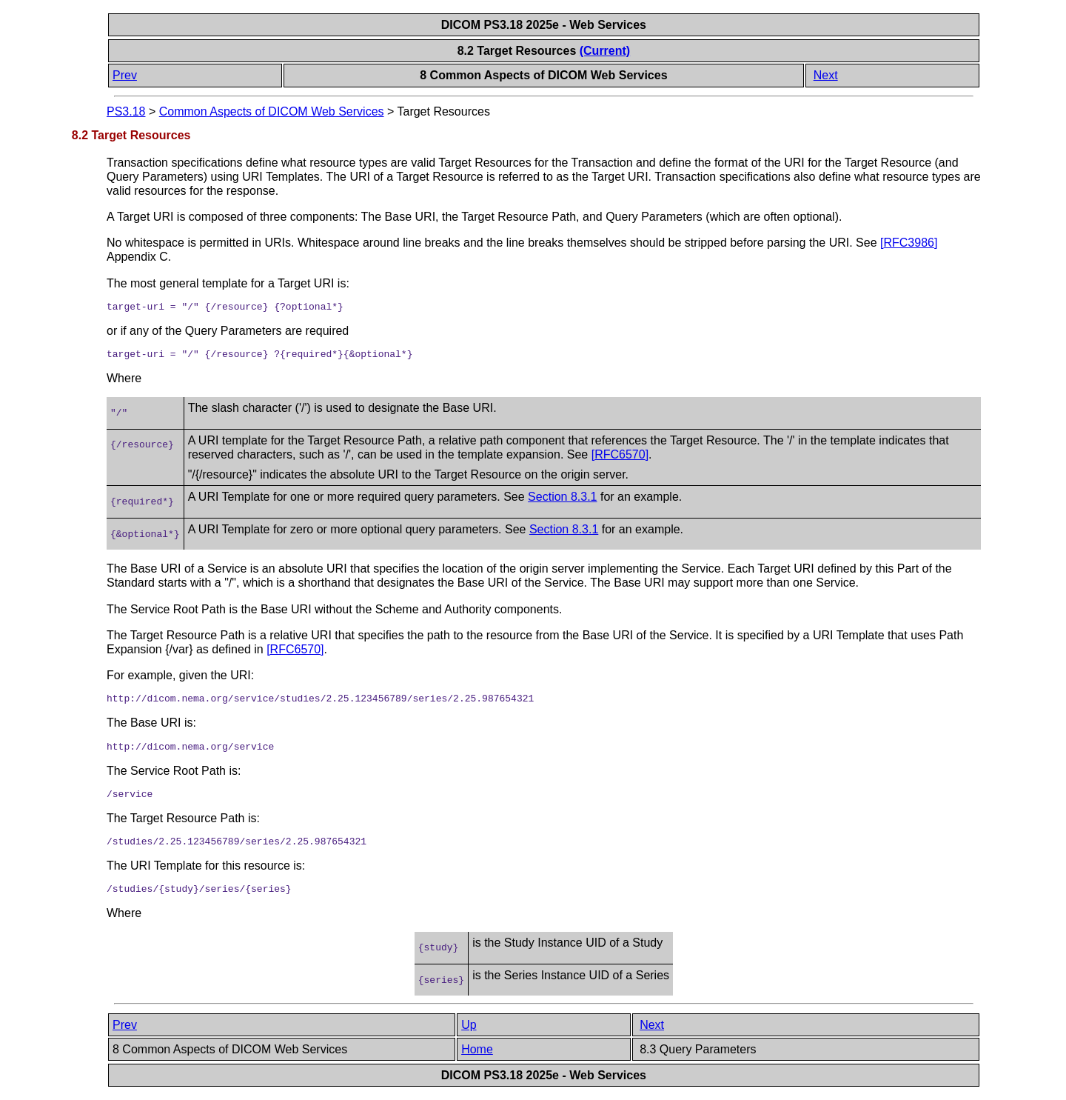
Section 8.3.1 (562, 496)
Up (468, 1025)
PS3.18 (126, 111)
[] (908, 242)
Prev (125, 75)
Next (826, 75)
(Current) (605, 50)
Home (477, 1049)
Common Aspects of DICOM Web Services (271, 111)
